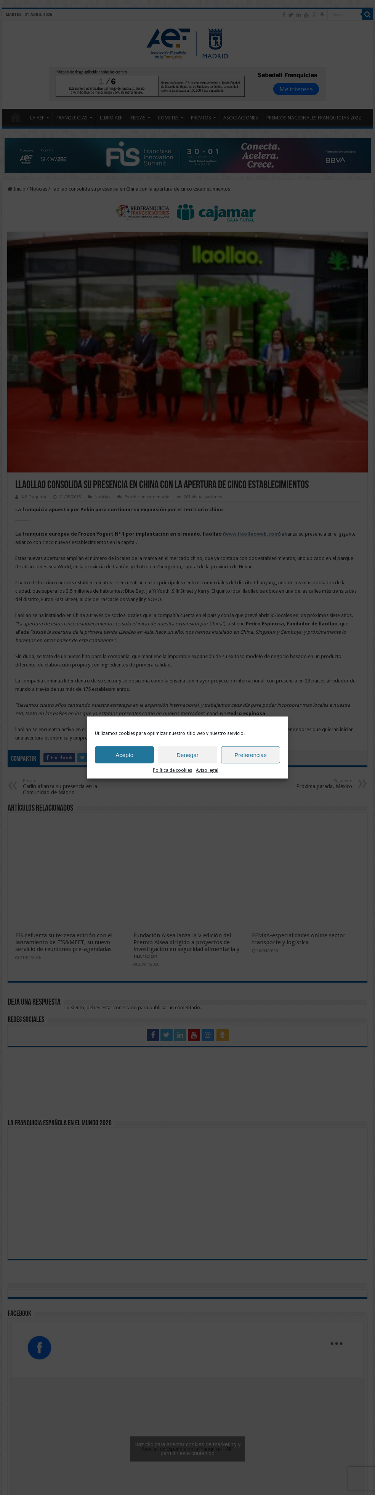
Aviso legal (207, 770)
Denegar (187, 754)
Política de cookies (172, 770)
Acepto (124, 754)
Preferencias (250, 754)
